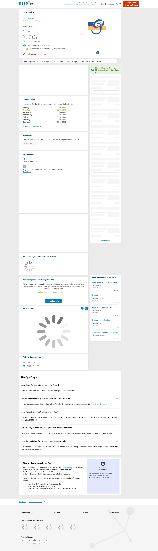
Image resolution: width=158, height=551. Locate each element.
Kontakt (100, 61)
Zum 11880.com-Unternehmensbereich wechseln (80, 5)
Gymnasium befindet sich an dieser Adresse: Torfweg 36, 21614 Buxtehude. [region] (47, 391)
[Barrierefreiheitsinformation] (117, 4)
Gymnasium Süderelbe (101, 320)
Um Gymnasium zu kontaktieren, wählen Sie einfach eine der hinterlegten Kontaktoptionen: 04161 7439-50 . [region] (65, 404)
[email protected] (103, 404)
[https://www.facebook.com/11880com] (23, 542)
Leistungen (46, 61)
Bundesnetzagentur (69, 468)
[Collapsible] (117, 385)
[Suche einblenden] (103, 4)
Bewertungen (73, 61)
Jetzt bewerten (54, 301)
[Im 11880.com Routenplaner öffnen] (82, 308)
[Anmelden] (110, 4)
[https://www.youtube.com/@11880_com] (46, 542)
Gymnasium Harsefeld (100, 307)
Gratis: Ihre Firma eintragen (131, 3)
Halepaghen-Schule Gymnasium (104, 282)
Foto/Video (59, 61)
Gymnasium (96, 295)
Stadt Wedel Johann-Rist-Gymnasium (105, 332)
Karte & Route (88, 61)
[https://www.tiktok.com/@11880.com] (34, 542)
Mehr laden (105, 240)
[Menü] (121, 4)
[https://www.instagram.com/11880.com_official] (29, 542)
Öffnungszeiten (31, 61)
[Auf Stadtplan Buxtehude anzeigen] (86, 308)
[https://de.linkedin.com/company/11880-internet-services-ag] (40, 542)
